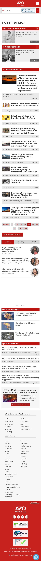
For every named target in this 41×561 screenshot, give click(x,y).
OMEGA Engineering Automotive (17, 149)
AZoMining (8, 432)
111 (20, 228)
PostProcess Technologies (15, 162)
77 (25, 224)
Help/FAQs (24, 464)
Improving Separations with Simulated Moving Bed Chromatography (24, 195)
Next (25, 228)
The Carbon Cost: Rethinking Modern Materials (27, 334)
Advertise (8, 482)
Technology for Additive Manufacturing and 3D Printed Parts (22, 156)
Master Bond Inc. (12, 123)
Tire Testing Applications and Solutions (24, 181)
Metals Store (9, 461)
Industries (24, 454)
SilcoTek (9, 136)
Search (7, 472)
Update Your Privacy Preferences (20, 555)
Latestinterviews (8, 242)
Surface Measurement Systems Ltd (17, 175)
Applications (25, 451)
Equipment (8, 448)
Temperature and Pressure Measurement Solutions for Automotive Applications (24, 143)
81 (14, 228)
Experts (23, 461)
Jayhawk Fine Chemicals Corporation (17, 383)
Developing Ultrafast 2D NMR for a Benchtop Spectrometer (25, 104)
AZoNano (8, 419)
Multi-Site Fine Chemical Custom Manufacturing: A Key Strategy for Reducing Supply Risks (20, 377)
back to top (35, 502)
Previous (6, 224)
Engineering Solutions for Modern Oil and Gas (26, 314)
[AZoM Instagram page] (26, 517)
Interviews (24, 443)
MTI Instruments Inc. (13, 218)
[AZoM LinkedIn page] (14, 517)
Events (7, 459)
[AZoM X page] (22, 517)
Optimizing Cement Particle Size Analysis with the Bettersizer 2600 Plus (19, 367)
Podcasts (23, 459)
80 (37, 224)
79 (33, 224)
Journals (7, 464)
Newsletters (9, 477)
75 (17, 224)
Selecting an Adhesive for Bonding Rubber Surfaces (23, 117)
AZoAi (22, 424)
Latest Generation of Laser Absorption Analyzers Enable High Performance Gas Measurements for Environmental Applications (27, 83)
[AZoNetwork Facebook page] (18, 517)
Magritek (10, 111)
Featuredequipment (20, 242)
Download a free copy (20, 405)
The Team (24, 466)
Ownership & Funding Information (12, 496)
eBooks (7, 454)
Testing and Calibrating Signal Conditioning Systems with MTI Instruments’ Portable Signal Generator (25, 211)
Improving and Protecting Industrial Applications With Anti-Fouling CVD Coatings (24, 130)
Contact (7, 479)
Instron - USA (11, 188)
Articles (7, 443)
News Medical (25, 427)
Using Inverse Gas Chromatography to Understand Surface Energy (24, 169)
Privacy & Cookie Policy (12, 487)
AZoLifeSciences (26, 429)
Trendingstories (33, 242)
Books (7, 451)
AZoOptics (8, 427)
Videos (7, 456)
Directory (8, 446)
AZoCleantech (9, 424)
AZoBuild (8, 429)
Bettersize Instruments (13, 371)
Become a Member (11, 474)
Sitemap (7, 490)
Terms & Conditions (11, 484)
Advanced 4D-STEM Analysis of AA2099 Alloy (20, 358)
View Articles (34, 42)
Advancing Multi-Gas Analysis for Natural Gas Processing (19, 348)
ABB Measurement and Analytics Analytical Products (22, 352)
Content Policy (9, 492)
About (7, 469)
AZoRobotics (9, 421)
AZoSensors (24, 419)
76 (21, 224)
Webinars (24, 441)
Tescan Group (10, 361)
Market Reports (26, 446)
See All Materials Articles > (12, 234)
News (6, 441)
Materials (24, 448)
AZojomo (23, 456)
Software (8, 466)
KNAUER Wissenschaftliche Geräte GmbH (19, 201)
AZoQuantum (25, 421)
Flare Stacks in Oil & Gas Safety (25, 324)
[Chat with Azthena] (36, 557)
